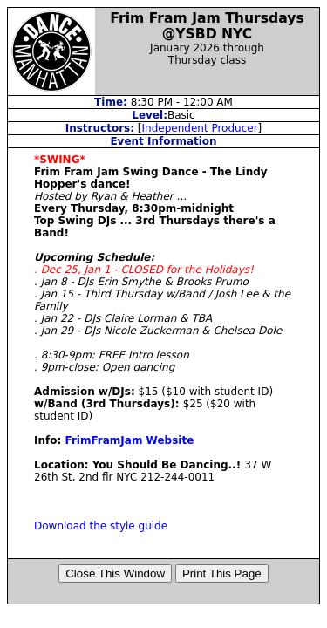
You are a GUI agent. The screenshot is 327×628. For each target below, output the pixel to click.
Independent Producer (200, 128)
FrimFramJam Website (129, 440)
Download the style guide (100, 526)
